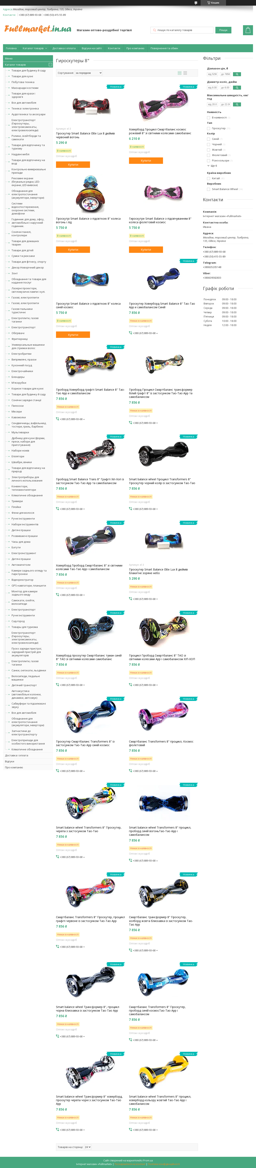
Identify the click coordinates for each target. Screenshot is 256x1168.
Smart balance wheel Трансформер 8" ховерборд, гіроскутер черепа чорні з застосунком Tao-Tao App (89, 1100)
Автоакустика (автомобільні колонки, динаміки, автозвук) (26, 694)
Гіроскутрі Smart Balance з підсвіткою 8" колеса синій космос (88, 305)
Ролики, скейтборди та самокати (26, 137)
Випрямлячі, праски (24, 359)
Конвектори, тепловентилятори (24, 487)
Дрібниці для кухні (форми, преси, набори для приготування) (28, 441)
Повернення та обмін (164, 48)
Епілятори (18, 456)
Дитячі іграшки (21, 530)
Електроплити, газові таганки (25, 319)
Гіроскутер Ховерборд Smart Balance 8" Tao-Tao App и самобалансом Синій (162, 305)
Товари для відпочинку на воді (28, 161)
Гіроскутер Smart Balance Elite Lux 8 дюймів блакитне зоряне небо (158, 571)
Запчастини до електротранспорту (24, 732)
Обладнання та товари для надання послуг (29, 280)
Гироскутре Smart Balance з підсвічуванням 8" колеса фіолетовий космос (160, 220)
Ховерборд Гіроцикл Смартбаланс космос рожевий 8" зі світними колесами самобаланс (160, 131)
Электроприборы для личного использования (27, 478)
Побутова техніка (23, 82)
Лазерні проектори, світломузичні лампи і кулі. (28, 289)
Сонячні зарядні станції (26, 400)
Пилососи (18, 405)
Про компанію (135, 48)
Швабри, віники (22, 462)
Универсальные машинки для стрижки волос (28, 346)
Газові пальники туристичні (22, 310)
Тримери (17, 501)
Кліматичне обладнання (27, 495)
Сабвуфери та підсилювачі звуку (29, 705)
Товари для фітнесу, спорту (29, 261)
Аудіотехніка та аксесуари (28, 114)
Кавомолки (19, 417)
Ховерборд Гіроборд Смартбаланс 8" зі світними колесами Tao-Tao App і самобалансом (89, 567)
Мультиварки (20, 432)
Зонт (15, 273)
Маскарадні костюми (25, 88)
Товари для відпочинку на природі (28, 469)
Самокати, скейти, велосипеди (23, 602)
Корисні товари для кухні (27, 388)
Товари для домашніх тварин (25, 242)
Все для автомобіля (24, 102)
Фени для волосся (23, 512)
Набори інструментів (25, 524)
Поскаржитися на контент (130, 1164)
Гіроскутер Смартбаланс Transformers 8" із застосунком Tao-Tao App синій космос (85, 743)
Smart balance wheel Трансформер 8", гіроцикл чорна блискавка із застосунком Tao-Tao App (87, 1008)
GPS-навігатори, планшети (29, 585)
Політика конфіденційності (164, 1164)
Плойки (16, 507)
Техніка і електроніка (25, 108)
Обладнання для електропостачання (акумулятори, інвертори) (28, 194)
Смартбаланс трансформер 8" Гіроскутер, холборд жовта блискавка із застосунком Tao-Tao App (161, 920)
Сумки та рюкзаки (23, 256)
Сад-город (18, 621)
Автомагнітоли (21, 564)
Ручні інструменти (23, 518)
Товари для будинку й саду (29, 70)
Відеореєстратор (22, 579)
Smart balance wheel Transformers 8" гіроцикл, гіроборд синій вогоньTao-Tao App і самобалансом (160, 831)
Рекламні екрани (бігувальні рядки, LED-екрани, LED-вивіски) (26, 181)
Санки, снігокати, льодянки (29, 670)
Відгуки (9, 761)
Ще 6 (214, 165)
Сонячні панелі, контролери (21, 233)
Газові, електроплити (25, 297)
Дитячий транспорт (24, 685)
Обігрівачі (18, 333)
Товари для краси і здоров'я (23, 95)
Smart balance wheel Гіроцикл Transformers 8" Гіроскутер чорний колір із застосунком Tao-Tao (162, 481)
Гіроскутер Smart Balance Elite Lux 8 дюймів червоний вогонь (85, 135)
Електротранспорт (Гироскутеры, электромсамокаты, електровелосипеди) (25, 125)
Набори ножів (20, 450)
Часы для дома (21, 541)
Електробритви (21, 353)
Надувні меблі (20, 154)
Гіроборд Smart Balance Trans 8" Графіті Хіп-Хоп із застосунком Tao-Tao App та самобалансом (90, 481)
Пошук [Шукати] (223, 30)
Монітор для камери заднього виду (24, 593)
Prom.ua (148, 1160)
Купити (73, 164)
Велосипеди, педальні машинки (26, 677)
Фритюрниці (20, 339)
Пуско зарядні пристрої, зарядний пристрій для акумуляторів (27, 652)
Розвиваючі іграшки (25, 536)
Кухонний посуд (22, 365)
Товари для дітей (22, 250)
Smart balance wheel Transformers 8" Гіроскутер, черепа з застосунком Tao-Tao (88, 829)
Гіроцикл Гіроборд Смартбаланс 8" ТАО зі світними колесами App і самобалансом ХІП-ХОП (162, 657)
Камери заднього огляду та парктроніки (29, 572)
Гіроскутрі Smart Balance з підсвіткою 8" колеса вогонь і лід (88, 220)
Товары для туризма (25, 627)
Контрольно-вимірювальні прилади (29, 170)
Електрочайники (22, 371)
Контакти (114, 48)
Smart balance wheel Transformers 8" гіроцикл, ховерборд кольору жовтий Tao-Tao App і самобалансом (160, 1100)
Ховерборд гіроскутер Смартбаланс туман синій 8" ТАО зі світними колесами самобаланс (89, 657)
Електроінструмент (24, 553)
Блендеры (18, 377)
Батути (16, 547)
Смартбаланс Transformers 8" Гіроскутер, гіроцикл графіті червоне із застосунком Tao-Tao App (90, 919)
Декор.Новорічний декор (28, 267)
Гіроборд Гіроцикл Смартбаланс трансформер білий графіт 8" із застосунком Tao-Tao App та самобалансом (160, 393)
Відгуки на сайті (92, 48)
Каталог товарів (33, 48)
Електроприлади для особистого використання (28, 741)
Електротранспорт (24, 327)
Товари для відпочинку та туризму (28, 146)
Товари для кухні (22, 76)
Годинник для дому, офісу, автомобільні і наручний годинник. (28, 222)
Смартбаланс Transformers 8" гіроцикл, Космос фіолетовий (161, 743)
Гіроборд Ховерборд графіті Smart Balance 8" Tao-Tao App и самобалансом (90, 391)
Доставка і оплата (64, 48)
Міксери (17, 411)
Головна (11, 48)
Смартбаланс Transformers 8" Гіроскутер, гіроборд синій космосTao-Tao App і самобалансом (157, 1010)
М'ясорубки (19, 382)
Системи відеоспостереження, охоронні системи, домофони (25, 208)
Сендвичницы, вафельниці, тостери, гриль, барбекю (29, 424)
